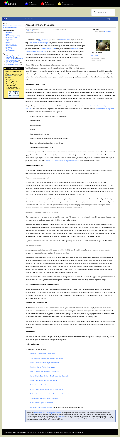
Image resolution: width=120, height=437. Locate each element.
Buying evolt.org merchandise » (11, 84)
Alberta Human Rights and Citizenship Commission (47, 358)
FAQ (108, 19)
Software (9, 47)
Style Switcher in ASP (12, 64)
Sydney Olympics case (48, 49)
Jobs (36, 19)
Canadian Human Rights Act (105, 109)
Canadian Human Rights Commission (42, 354)
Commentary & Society (13, 35)
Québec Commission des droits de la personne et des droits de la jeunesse (55, 394)
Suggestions (10, 49)
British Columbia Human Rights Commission (44, 362)
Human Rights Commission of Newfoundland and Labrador (49, 376)
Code (7, 34)
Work (30, 2)
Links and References (34, 344)
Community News (11, 37)
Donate (64, 2)
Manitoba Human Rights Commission (42, 367)
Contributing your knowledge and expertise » (14, 88)
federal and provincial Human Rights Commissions (62, 161)
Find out (10, 75)
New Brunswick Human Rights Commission (44, 371)
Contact (114, 19)
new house (60, 416)
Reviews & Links (11, 44)
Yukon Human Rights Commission (41, 403)
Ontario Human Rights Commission (42, 385)
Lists (32, 19)
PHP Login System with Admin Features (13, 56)
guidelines (43, 40)
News (8, 42)
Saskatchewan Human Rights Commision (43, 398)
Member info (94, 55)
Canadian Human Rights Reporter (41, 407)
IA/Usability (9, 39)
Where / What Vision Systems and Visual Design (14, 59)
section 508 (75, 49)
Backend (9, 32)
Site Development (11, 45)
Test (46, 2)
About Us (27, 19)
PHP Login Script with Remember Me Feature (12, 62)
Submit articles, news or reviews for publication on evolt (12, 26)
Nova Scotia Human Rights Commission (43, 380)
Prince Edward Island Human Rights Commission (46, 389)
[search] (103, 12)
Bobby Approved (64, 40)
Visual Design (10, 50)
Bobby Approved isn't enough (38, 43)
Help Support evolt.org (13, 68)
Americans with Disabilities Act (35, 51)
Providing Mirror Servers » (14, 82)
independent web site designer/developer (47, 413)
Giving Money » (10, 79)
